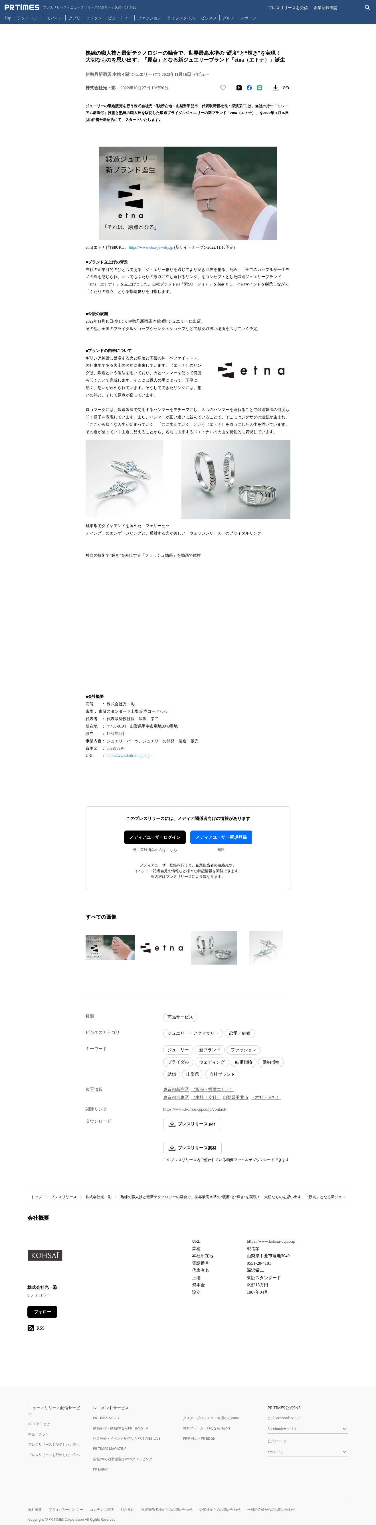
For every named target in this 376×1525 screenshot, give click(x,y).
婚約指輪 (271, 1062)
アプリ (74, 18)
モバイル (55, 18)
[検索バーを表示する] (367, 7)
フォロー (42, 1312)
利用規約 (127, 1509)
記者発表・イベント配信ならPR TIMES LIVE (126, 1438)
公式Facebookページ (284, 1417)
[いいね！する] (223, 87)
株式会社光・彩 (99, 1197)
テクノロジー (29, 18)
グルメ (229, 18)
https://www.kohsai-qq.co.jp (128, 756)
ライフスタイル (181, 18)
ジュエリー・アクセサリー (193, 1033)
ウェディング (212, 1062)
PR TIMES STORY (106, 1417)
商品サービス (180, 1017)
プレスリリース (64, 1197)
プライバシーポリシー (66, 1509)
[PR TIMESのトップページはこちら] (71, 7)
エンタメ (94, 18)
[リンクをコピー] (285, 87)
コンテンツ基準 (102, 1509)
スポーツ (248, 18)
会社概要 (35, 1509)
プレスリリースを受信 (288, 7)
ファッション (149, 18)
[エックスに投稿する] (239, 87)
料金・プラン (38, 1434)
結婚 (171, 1074)
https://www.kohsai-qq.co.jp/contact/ (194, 1109)
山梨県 (192, 1074)
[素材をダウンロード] (275, 87)
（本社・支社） (206, 1097)
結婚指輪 (243, 1062)
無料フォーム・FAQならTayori (206, 1428)
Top (8, 18)
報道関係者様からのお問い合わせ (167, 1509)
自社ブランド (222, 1074)
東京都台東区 (176, 1097)
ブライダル (178, 1062)
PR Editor (100, 1469)
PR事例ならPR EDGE (199, 1438)
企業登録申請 (325, 7)
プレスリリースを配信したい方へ (54, 1454)
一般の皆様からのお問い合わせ (271, 1509)
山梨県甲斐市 (235, 1097)
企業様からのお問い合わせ (219, 1509)
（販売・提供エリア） (212, 1089)
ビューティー (120, 18)
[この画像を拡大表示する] (110, 948)
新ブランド (210, 1050)
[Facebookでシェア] (249, 87)
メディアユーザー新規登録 (221, 837)
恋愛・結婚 (239, 1033)
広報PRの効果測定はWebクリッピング (122, 1459)
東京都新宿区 (176, 1089)
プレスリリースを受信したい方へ (54, 1444)
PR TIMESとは (39, 1423)
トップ (36, 1197)
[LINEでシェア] (259, 87)
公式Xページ (277, 1441)
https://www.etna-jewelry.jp (151, 247)
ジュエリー (178, 1050)
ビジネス (209, 18)
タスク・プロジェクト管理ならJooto (211, 1417)
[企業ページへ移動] (45, 1257)
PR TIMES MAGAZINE (109, 1448)
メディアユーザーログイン (155, 837)
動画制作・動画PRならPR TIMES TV (120, 1428)
